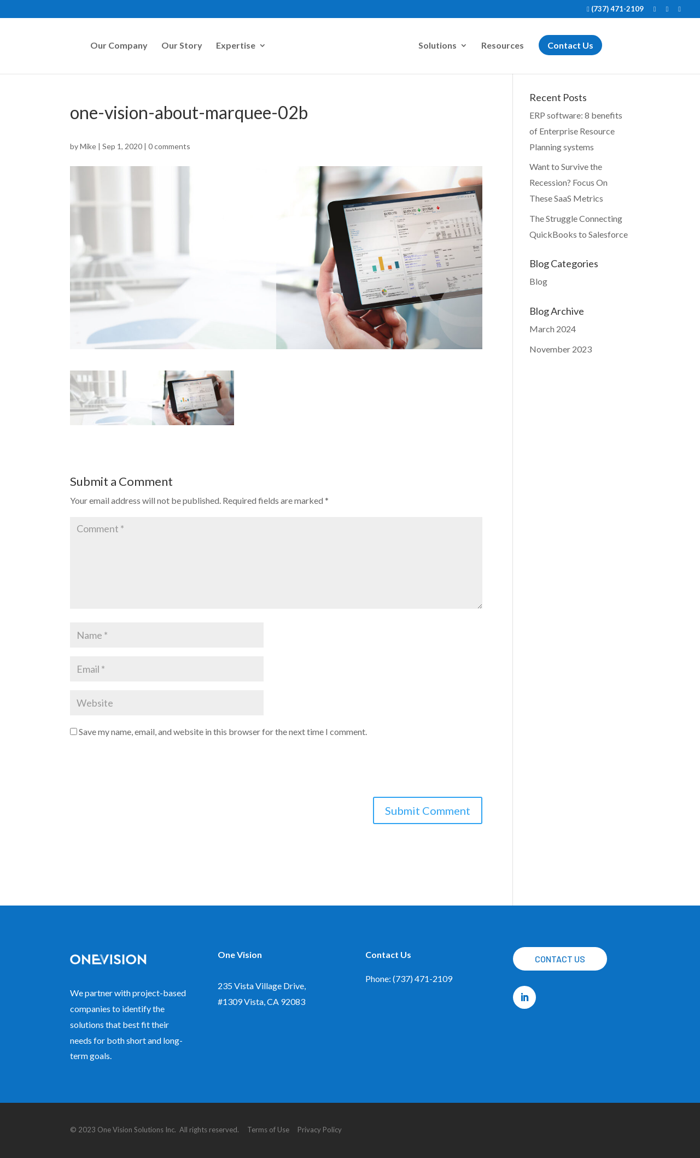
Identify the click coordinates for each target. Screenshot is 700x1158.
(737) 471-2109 (615, 9)
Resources (502, 46)
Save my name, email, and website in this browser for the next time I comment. (223, 731)
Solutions (437, 46)
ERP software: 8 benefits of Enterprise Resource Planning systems (575, 131)
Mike (88, 146)
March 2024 (552, 329)
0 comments (169, 146)
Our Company (119, 46)
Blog (538, 281)
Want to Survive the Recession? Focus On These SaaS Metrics (568, 182)
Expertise (235, 46)
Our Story (181, 46)
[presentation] (153, 770)
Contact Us (560, 959)
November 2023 (560, 349)
